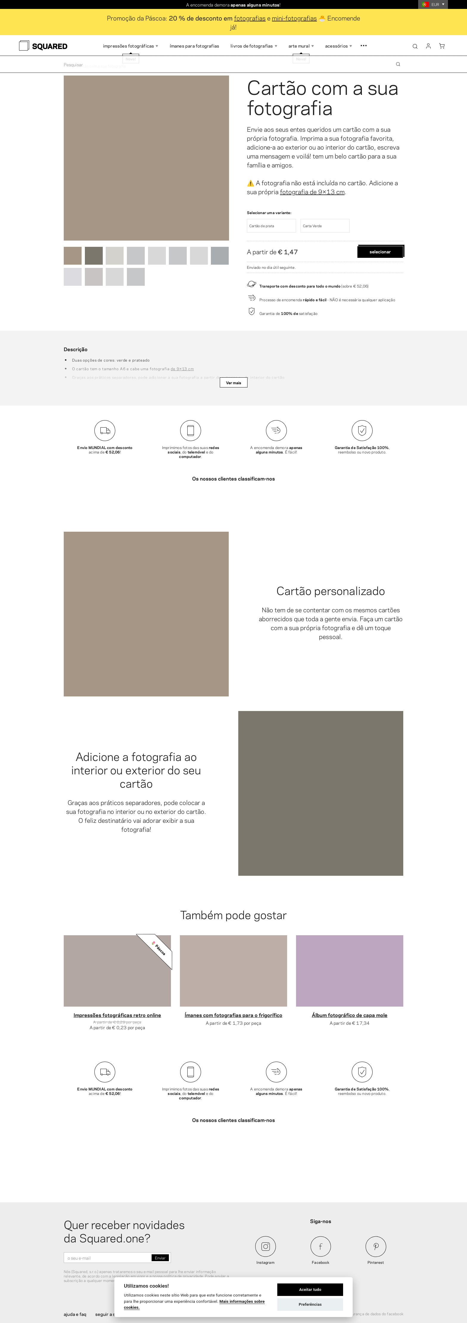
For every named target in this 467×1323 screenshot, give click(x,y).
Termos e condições (320, 1272)
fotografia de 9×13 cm (312, 191)
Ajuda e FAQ (75, 1272)
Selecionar (380, 251)
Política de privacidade (274, 1272)
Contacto (192, 1272)
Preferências (310, 1304)
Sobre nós (164, 1272)
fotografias (250, 17)
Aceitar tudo (310, 1289)
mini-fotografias (294, 17)
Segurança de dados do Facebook (374, 1272)
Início (68, 65)
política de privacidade (183, 1234)
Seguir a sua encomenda (119, 1272)
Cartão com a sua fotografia (322, 96)
